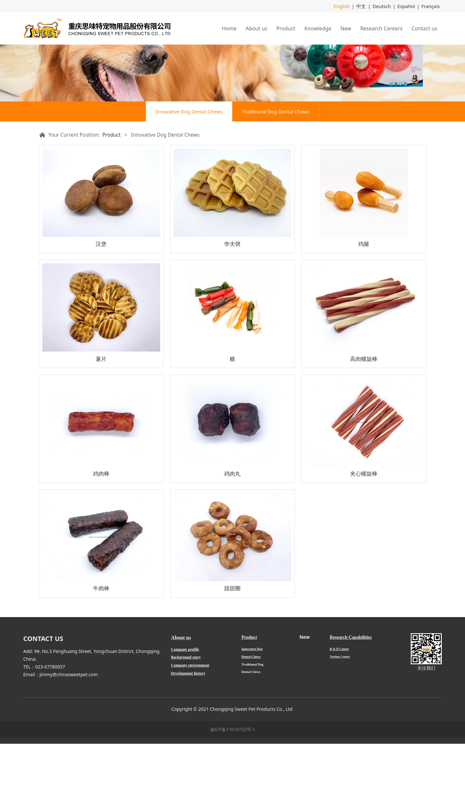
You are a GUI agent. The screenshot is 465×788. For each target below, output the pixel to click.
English (346, 6)
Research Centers (381, 28)
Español (407, 6)
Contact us (424, 28)
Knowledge (318, 28)
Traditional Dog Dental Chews (275, 155)
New (345, 28)
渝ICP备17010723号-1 (232, 774)
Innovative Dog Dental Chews (189, 155)
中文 (364, 6)
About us (256, 28)
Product (285, 28)
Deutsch (384, 6)
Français (431, 6)
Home (229, 28)
